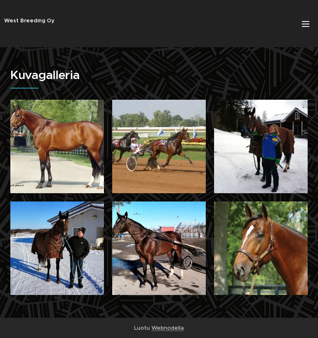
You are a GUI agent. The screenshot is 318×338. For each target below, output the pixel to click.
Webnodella (168, 327)
